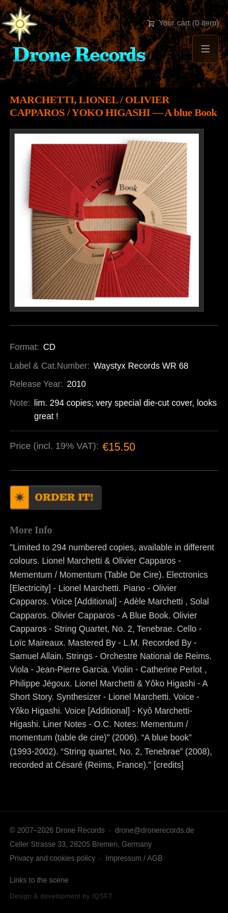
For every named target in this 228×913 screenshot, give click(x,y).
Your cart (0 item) (183, 22)
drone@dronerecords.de (154, 830)
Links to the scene (39, 880)
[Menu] (205, 49)
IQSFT (102, 896)
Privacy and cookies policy (52, 858)
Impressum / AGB (133, 858)
